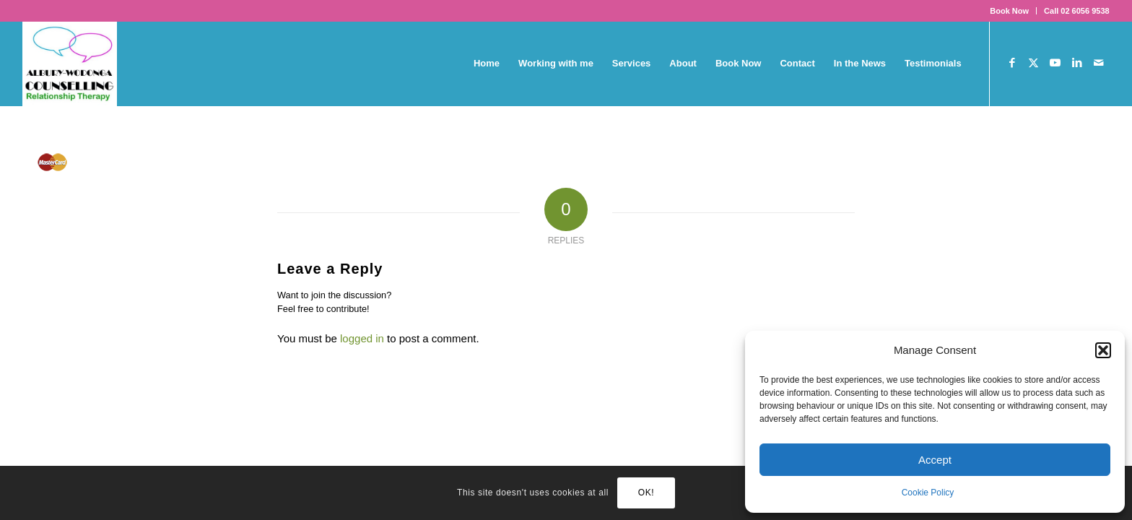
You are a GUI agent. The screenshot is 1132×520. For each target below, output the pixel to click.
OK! (646, 493)
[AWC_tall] (69, 63)
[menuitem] (1010, 10)
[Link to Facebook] (1012, 63)
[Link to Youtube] (1055, 63)
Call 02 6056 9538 (1077, 10)
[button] (1103, 350)
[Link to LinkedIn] (1077, 63)
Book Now (1009, 10)
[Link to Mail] (1099, 63)
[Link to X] (1034, 63)
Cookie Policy (928, 493)
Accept (935, 460)
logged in (362, 338)
